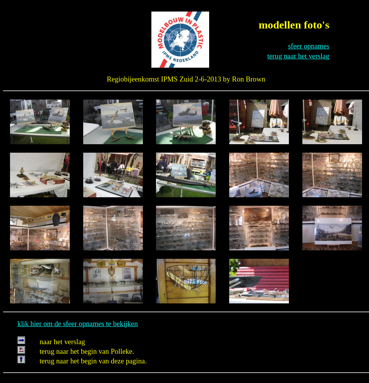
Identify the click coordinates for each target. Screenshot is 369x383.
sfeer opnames (308, 46)
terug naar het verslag (298, 56)
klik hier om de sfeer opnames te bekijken (77, 324)
